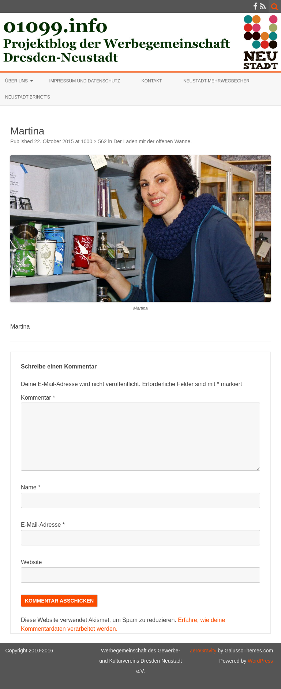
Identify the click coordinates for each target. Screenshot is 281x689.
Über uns (16, 81)
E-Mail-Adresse (43, 525)
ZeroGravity (203, 650)
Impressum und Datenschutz (84, 81)
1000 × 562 (93, 141)
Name (30, 487)
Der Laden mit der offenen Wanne (151, 141)
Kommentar (38, 397)
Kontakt (152, 81)
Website (31, 562)
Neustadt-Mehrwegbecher (216, 81)
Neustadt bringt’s (27, 97)
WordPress (259, 661)
